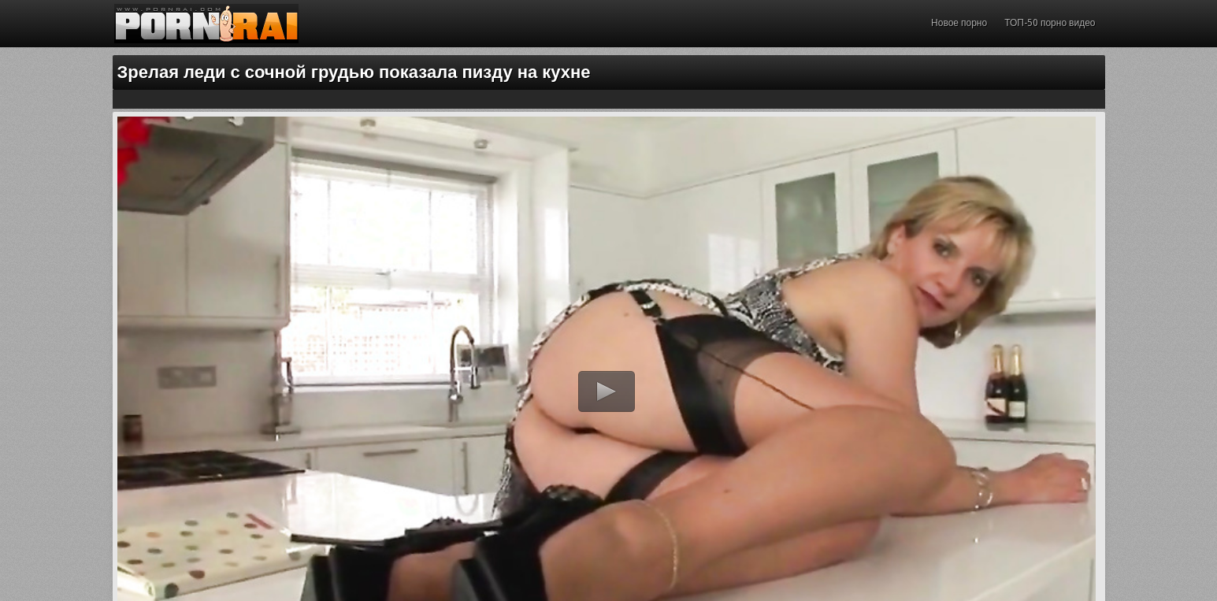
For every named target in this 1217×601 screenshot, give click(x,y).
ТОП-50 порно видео (1049, 22)
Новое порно (959, 22)
